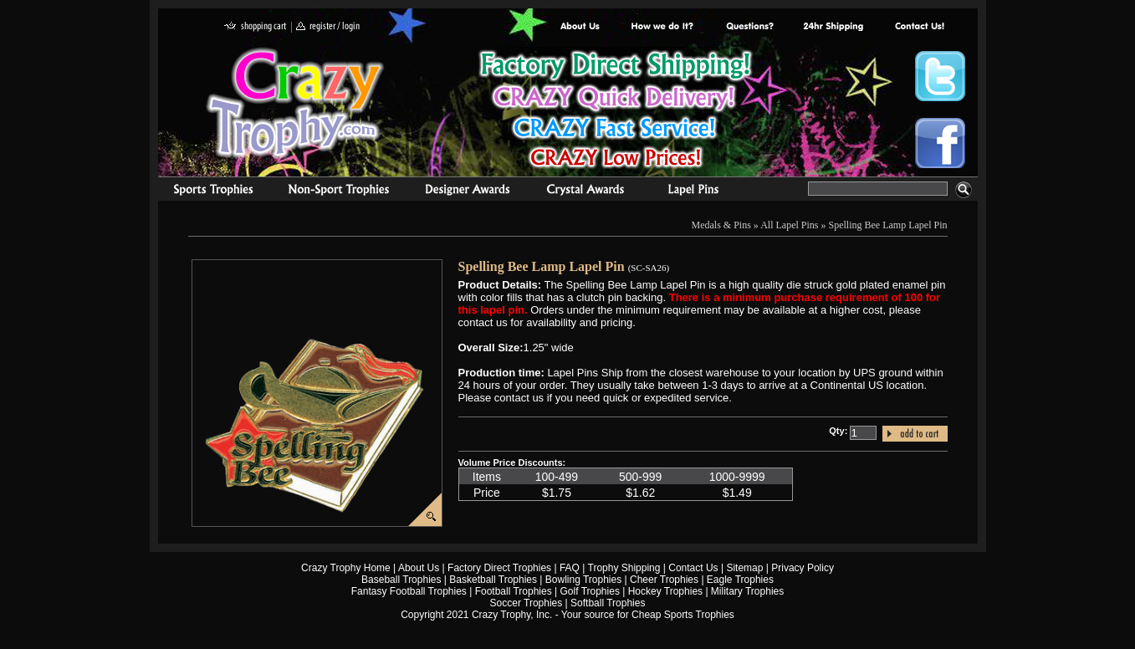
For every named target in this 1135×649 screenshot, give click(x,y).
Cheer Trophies (664, 579)
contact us (919, 27)
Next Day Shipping (833, 27)
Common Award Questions (749, 27)
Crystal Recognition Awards (585, 191)
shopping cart (255, 27)
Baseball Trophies (401, 579)
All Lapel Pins (789, 225)
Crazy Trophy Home (346, 568)
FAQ (570, 568)
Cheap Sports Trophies (682, 615)
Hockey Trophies (665, 591)
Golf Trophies (590, 591)
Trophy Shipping (624, 568)
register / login (328, 27)
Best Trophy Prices (615, 111)
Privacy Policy (802, 568)
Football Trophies (513, 591)
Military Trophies (747, 591)
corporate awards (467, 191)
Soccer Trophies (526, 603)
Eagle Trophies (740, 579)
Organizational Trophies (339, 191)
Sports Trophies (206, 191)
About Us (580, 27)
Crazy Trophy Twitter (940, 76)
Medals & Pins (697, 191)
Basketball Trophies (493, 579)
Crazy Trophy (296, 103)
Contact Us (693, 568)
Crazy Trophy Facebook (940, 143)
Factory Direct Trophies (663, 27)
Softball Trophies (607, 603)
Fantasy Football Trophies (409, 591)
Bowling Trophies (583, 579)
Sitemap (744, 568)
